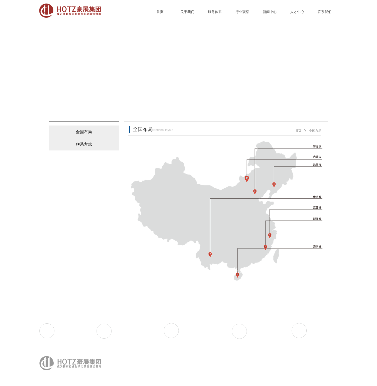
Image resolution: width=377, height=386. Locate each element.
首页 (298, 130)
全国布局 (315, 130)
